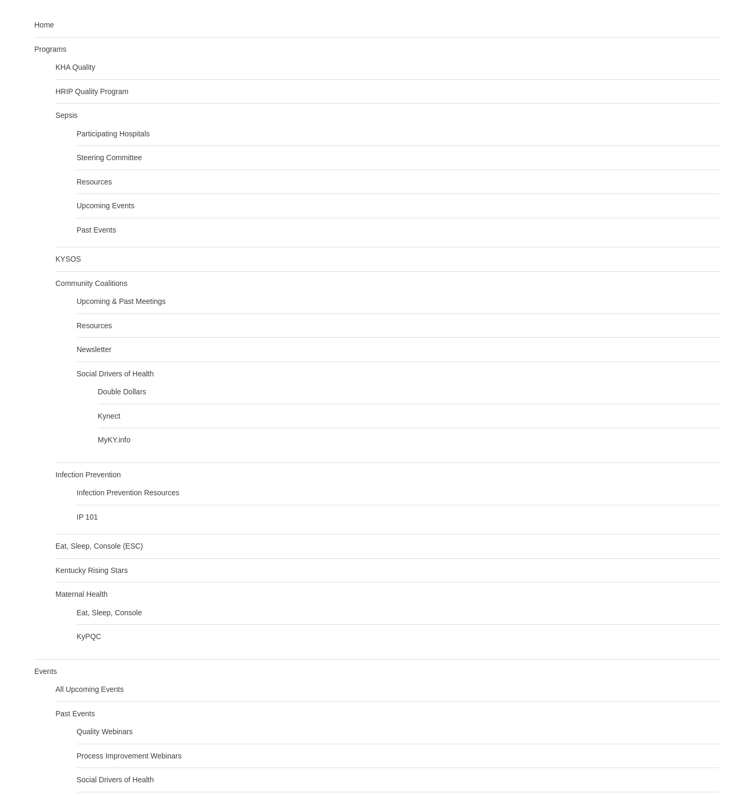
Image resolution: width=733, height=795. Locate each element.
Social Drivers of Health (115, 373)
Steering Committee (109, 157)
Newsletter (94, 349)
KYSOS (68, 259)
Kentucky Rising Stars (91, 570)
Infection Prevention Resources (128, 492)
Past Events (96, 230)
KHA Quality (75, 67)
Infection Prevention (88, 474)
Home (44, 25)
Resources (94, 182)
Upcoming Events (106, 205)
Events (45, 671)
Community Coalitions (91, 283)
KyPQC (89, 636)
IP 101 (87, 517)
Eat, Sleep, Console (109, 612)
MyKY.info (114, 440)
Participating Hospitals (113, 134)
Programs (50, 49)
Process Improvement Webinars (129, 756)
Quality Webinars (105, 731)
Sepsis (66, 115)
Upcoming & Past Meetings (121, 301)
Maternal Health (81, 594)
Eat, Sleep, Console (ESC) (99, 546)
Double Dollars (122, 391)
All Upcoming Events (89, 689)
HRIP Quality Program (91, 91)
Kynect (109, 416)
